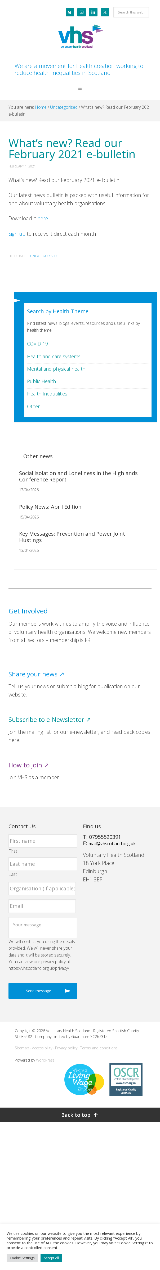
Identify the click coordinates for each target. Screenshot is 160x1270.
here (43, 218)
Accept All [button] (51, 1257)
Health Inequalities (47, 393)
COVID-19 (37, 343)
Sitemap (22, 1047)
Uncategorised (43, 256)
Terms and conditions (99, 1047)
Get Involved (28, 611)
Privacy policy (66, 1047)
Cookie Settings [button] (22, 1257)
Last (13, 874)
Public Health (41, 381)
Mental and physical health (56, 369)
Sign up (16, 233)
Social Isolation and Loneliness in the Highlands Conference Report (78, 476)
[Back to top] (80, 1115)
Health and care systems (54, 356)
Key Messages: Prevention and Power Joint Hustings (72, 537)
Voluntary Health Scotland (80, 36)
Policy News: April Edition (50, 506)
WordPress (45, 1060)
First (13, 851)
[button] (80, 92)
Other (33, 406)
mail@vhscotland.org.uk (112, 843)
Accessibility (42, 1047)
